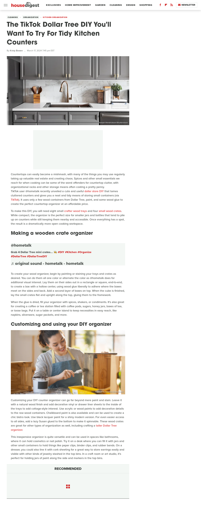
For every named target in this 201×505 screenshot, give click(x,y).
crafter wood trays (75, 211)
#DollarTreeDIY (37, 256)
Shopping (145, 5)
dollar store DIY (94, 191)
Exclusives (53, 5)
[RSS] (171, 5)
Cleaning (116, 5)
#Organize (84, 252)
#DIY (61, 252)
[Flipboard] (166, 5)
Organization (30, 17)
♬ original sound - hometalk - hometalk (47, 263)
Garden (100, 5)
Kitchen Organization (55, 17)
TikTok (15, 200)
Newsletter (186, 5)
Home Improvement (78, 5)
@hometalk (21, 245)
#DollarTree (18, 256)
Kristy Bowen (16, 50)
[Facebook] (160, 5)
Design (130, 5)
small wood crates (110, 211)
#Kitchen (71, 252)
